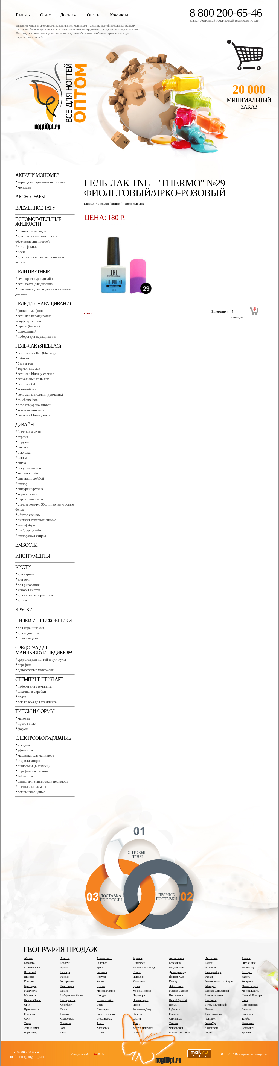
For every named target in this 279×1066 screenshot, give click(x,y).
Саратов (173, 1013)
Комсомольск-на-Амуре (219, 981)
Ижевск (64, 976)
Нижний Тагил (32, 1000)
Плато (22, 697)
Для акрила (26, 574)
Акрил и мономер (37, 175)
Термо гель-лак (29, 368)
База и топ (25, 363)
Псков (64, 1009)
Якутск (209, 1032)
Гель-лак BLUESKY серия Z (36, 374)
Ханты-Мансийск (143, 1027)
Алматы (65, 958)
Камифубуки (27, 525)
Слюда (22, 458)
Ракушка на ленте (31, 468)
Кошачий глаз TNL (30, 389)
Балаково (29, 962)
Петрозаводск (249, 1004)
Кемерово (29, 981)
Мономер (24, 187)
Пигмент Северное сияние (37, 520)
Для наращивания (31, 628)
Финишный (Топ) (30, 311)
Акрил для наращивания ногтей (41, 182)
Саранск (138, 1013)
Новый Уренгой (178, 1000)
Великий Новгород (144, 967)
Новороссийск (105, 1000)
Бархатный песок (30, 499)
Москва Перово (142, 990)
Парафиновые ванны (33, 771)
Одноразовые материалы (36, 670)
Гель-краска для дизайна (36, 279)
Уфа (62, 1027)
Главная (23, 15)
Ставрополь (67, 1018)
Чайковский (176, 1027)
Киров (100, 981)
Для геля (24, 579)
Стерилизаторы (29, 761)
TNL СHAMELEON (28, 400)
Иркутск (101, 976)
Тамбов (246, 1018)
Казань (209, 976)
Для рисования (29, 585)
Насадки (24, 745)
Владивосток (176, 967)
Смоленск (247, 1013)
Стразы (23, 437)
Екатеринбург (213, 972)
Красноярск (67, 986)
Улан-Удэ (210, 1023)
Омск (245, 1000)
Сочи (27, 1018)
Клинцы (173, 981)
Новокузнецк (68, 1000)
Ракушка (24, 452)
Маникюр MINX (29, 473)
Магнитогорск (250, 986)
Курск (136, 986)
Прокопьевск (31, 1009)
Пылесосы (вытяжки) (34, 766)
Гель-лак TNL (26, 384)
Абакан (28, 958)
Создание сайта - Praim (88, 1054)
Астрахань (211, 958)
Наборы (23, 358)
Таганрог (210, 1018)
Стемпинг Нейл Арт (39, 679)
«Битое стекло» (29, 515)
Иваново (29, 976)
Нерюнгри (139, 995)
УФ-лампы (25, 750)
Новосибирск (141, 1000)
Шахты (137, 1032)
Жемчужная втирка (32, 535)
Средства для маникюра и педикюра (44, 650)
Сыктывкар (175, 1018)
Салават (246, 1009)
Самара (64, 1013)
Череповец (30, 1032)
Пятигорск (103, 1009)
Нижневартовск (214, 995)
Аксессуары (30, 196)
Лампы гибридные (31, 792)
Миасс (64, 990)
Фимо (22, 463)
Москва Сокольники (217, 990)
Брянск (101, 967)
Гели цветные (32, 271)
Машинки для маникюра (36, 755)
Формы (23, 729)
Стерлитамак (104, 1018)
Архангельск (176, 958)
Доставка (68, 15)
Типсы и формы (34, 711)
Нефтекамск (176, 995)
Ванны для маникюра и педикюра (43, 781)
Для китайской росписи (35, 595)
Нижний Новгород (252, 995)
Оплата (93, 15)
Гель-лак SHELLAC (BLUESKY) (37, 353)
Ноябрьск (211, 1000)
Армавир (138, 958)
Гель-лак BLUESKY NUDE (34, 415)
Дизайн (24, 424)
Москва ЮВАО (250, 990)
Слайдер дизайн (29, 530)
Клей (21, 252)
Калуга (246, 976)
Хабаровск (103, 1027)
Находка (101, 995)
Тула (135, 1023)
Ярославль (248, 1032)
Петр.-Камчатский (216, 1004)
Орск (100, 1004)
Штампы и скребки (32, 691)
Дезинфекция (27, 247)
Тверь (27, 1023)
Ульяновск (248, 1023)
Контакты (119, 15)
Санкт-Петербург (107, 1013)
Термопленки (27, 494)
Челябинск (248, 1027)
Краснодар (30, 986)
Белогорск (139, 962)
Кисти (23, 567)
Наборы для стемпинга (35, 686)
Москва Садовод (178, 990)
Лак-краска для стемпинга (37, 702)
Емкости (26, 545)
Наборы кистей (29, 590)
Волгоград (248, 967)
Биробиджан (249, 962)
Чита (63, 1032)
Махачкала (30, 990)
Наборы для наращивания (37, 336)
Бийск (209, 962)
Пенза (136, 1004)
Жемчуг (23, 483)
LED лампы (25, 776)
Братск (64, 967)
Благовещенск (32, 967)
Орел (27, 1004)
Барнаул (65, 962)
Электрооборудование (43, 738)
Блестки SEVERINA (30, 432)
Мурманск (30, 995)
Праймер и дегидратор (34, 231)
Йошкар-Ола (176, 976)
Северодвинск (213, 1013)
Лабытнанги (176, 986)
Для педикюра (28, 633)
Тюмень (173, 1023)
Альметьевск (104, 958)
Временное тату (35, 208)
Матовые (24, 718)
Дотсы (22, 600)
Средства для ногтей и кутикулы (42, 659)
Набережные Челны (71, 995)
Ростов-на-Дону (142, 1009)
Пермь (172, 1004)
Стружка (24, 442)
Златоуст (247, 972)
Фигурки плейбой (31, 478)
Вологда (65, 972)
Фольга (23, 447)
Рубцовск (174, 1009)
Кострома (247, 981)
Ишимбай (138, 976)
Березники (175, 962)
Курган (101, 986)
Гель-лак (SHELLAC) (38, 346)
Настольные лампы (32, 787)
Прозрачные (27, 723)
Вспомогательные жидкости (38, 221)
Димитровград (177, 972)
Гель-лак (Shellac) (109, 203)
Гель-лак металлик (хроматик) (40, 394)
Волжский (30, 972)
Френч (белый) (29, 326)
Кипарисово (67, 981)
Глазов (137, 972)
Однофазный (27, 331)
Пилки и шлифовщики (43, 621)
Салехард (29, 1013)
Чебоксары (211, 1027)
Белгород (102, 962)
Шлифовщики (28, 638)
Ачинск (246, 958)
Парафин (24, 665)
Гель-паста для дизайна (35, 284)
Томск (100, 1023)
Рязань (209, 1009)
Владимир (211, 967)
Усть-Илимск (31, 1027)
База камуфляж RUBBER (34, 405)
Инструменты (32, 556)
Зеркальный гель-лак (33, 379)
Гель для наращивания (43, 303)
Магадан (210, 986)
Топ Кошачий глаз (31, 410)
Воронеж (102, 972)
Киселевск (139, 981)
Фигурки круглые (31, 489)
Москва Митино (106, 990)
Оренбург (66, 1004)
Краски (24, 609)
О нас (45, 15)
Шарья (100, 1032)
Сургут (137, 1018)
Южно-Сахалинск (179, 1032)
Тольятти (65, 1023)
